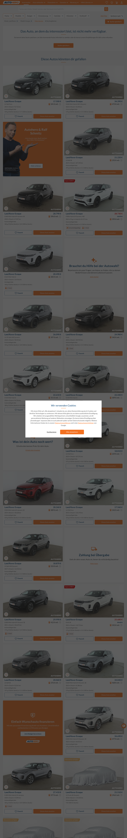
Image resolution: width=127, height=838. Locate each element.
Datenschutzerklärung (62, 423)
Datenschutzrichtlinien (86, 423)
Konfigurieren (51, 432)
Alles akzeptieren (72, 432)
